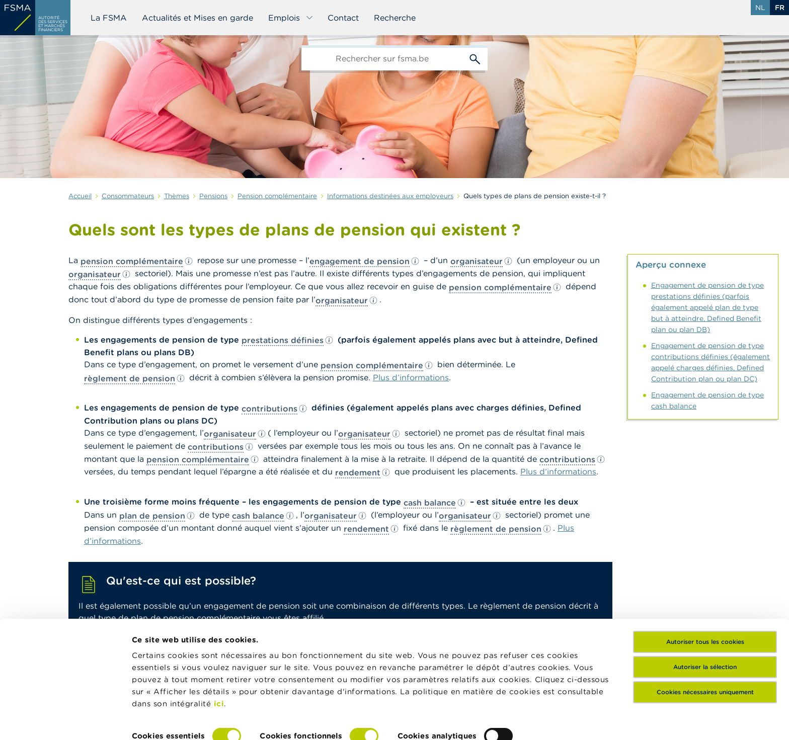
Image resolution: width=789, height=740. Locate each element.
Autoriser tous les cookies (705, 591)
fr (779, 7)
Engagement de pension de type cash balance (707, 400)
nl (760, 7)
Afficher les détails (169, 720)
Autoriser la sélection (705, 616)
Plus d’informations (411, 377)
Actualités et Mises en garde (197, 18)
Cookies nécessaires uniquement (705, 641)
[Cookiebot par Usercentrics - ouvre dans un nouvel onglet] (65, 720)
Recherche (395, 18)
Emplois (290, 18)
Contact (343, 18)
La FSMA (109, 18)
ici (219, 652)
